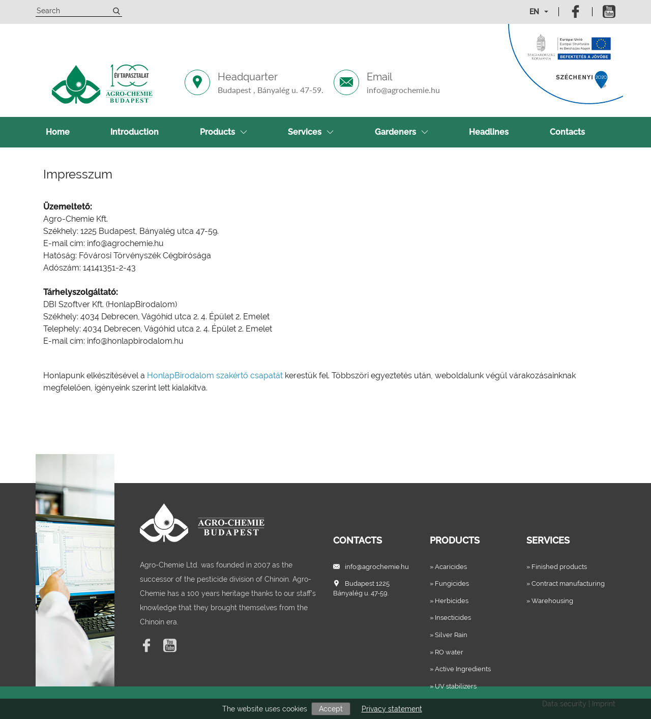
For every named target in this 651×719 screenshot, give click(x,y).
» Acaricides (448, 567)
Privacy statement (392, 709)
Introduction (134, 132)
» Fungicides (449, 583)
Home (58, 132)
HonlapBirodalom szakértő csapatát (215, 375)
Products (223, 132)
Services (311, 132)
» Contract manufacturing (565, 583)
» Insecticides (450, 617)
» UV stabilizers (453, 686)
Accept (331, 709)
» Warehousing (549, 601)
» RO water (446, 652)
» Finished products (556, 567)
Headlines (489, 132)
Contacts (567, 132)
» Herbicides (449, 601)
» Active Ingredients (460, 669)
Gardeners (401, 132)
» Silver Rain (448, 635)
